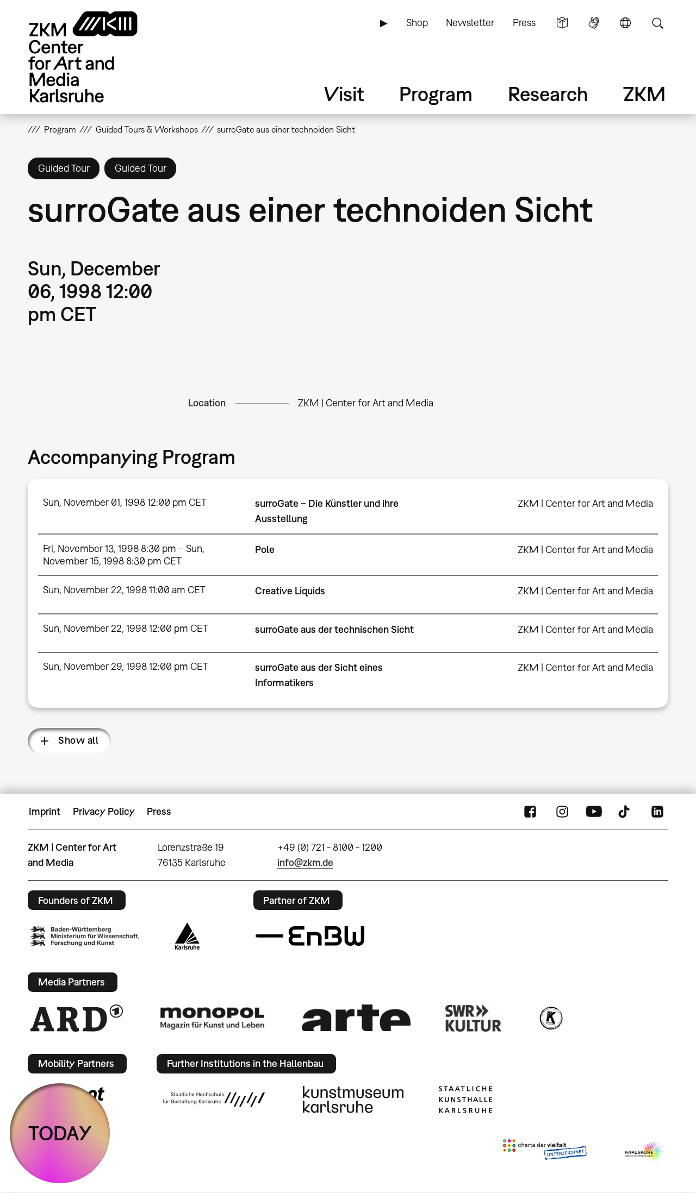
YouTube (594, 812)
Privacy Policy (104, 811)
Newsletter (470, 22)
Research (548, 93)
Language (625, 23)
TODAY (60, 1133)
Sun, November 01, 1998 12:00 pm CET (125, 502)
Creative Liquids (290, 590)
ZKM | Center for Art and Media (365, 403)
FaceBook (530, 812)
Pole (265, 549)
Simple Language (562, 23)
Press (524, 22)
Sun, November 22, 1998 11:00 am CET (124, 589)
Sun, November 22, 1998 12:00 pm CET (125, 628)
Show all (78, 740)
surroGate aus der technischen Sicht (334, 629)
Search (657, 23)
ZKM (644, 93)
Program (436, 93)
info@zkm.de (305, 862)
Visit (344, 93)
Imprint (44, 811)
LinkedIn (657, 812)
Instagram (562, 812)
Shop (417, 22)
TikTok (625, 812)
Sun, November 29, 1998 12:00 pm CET (125, 666)
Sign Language (594, 23)
